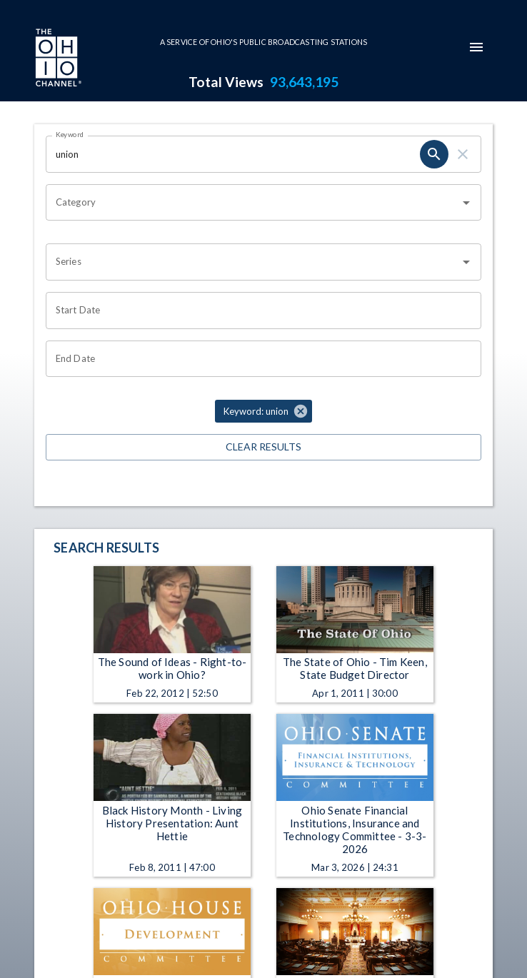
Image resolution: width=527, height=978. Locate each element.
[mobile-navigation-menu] (476, 47)
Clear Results (263, 447)
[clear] (462, 154)
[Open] (466, 203)
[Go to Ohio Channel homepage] (57, 59)
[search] (434, 154)
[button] (263, 411)
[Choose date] (258, 310)
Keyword (70, 134)
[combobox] (252, 203)
